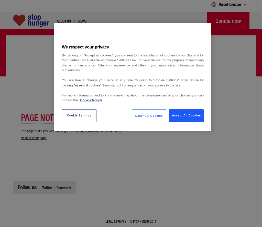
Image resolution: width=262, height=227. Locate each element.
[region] (132, 77)
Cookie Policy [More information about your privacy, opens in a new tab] (91, 100)
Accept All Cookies (186, 115)
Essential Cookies (149, 115)
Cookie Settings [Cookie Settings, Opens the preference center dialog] (79, 115)
